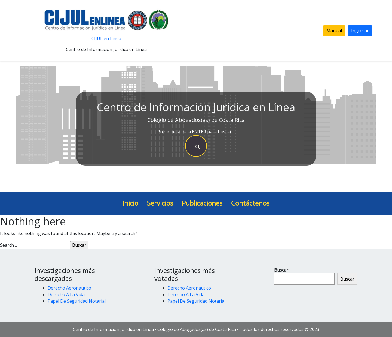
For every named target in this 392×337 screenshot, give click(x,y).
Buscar (281, 270)
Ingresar (360, 31)
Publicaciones (202, 202)
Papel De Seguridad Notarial (77, 301)
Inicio (130, 202)
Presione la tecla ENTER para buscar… (196, 132)
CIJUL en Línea (106, 38)
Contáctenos (250, 202)
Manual (334, 31)
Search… (8, 245)
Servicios (160, 202)
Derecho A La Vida (66, 294)
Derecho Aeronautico (69, 288)
